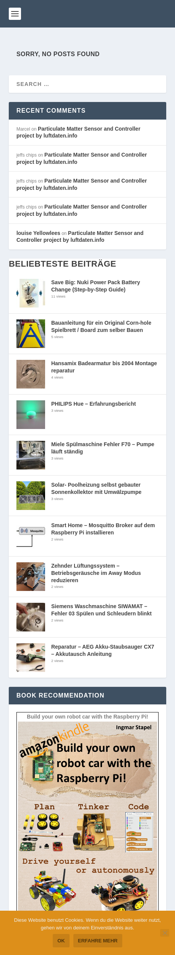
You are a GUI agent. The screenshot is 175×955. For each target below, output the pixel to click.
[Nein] (164, 933)
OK (61, 941)
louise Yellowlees (38, 233)
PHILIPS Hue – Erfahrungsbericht (93, 404)
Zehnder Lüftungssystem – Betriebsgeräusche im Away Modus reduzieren (96, 573)
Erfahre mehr (98, 941)
